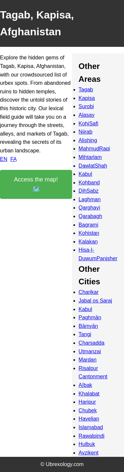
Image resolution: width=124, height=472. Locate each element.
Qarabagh (90, 216)
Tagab (86, 89)
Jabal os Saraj (95, 300)
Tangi (85, 334)
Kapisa (87, 98)
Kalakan (88, 241)
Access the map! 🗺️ (36, 184)
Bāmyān (88, 326)
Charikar (89, 292)
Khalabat (89, 393)
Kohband (89, 182)
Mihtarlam (90, 157)
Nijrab (86, 132)
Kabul (85, 174)
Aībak (85, 385)
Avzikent (89, 453)
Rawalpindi (91, 436)
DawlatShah (93, 166)
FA (13, 159)
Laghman (90, 199)
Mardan (88, 359)
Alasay (87, 115)
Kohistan (89, 233)
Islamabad (91, 427)
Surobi (86, 106)
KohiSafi (89, 123)
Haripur (87, 402)
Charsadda (91, 343)
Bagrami (89, 225)
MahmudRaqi (94, 148)
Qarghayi (89, 207)
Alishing (88, 140)
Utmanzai (90, 351)
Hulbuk (87, 444)
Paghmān (90, 317)
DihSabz (89, 191)
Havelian (89, 419)
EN (3, 159)
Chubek (88, 410)
